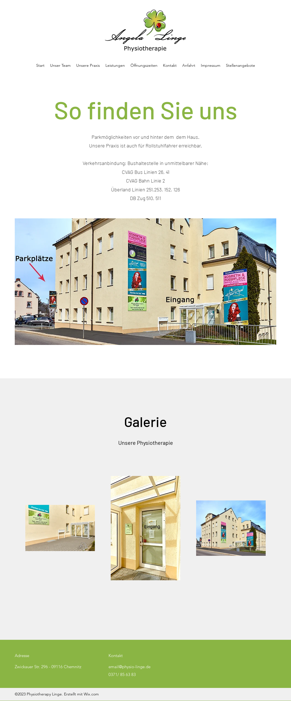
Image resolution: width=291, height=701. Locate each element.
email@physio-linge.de (129, 666)
